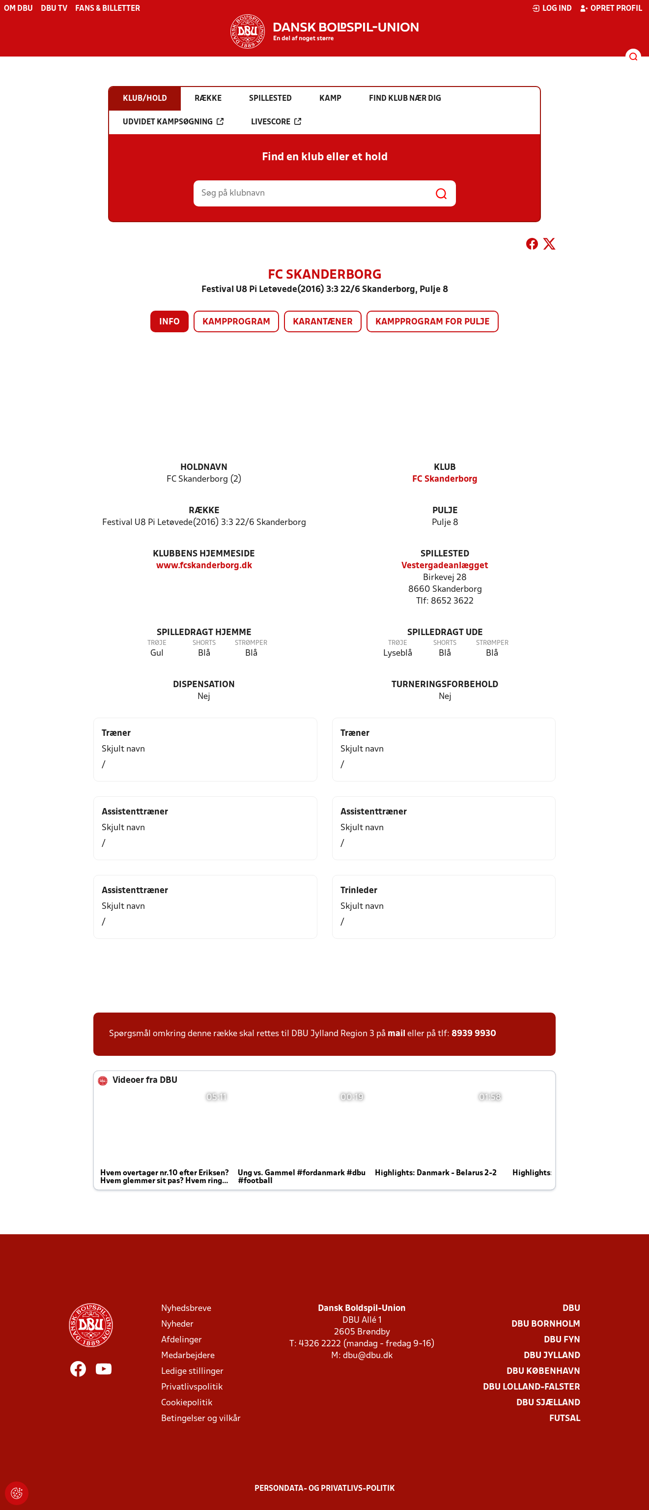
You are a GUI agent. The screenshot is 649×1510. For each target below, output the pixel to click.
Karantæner (323, 322)
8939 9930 (473, 1034)
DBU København (543, 1371)
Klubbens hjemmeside (204, 554)
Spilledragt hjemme (204, 633)
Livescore (276, 122)
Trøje (157, 643)
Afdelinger (181, 1340)
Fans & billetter (107, 8)
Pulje (445, 511)
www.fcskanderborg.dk (204, 566)
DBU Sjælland (548, 1403)
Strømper (251, 643)
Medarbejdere (188, 1356)
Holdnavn (203, 468)
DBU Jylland (552, 1356)
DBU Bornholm (545, 1324)
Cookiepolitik (186, 1403)
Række (204, 511)
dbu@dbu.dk (368, 1356)
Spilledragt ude (445, 633)
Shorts (204, 643)
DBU (571, 1309)
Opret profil (611, 8)
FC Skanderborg (445, 479)
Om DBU (18, 8)
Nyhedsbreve (186, 1309)
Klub (445, 468)
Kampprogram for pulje (432, 322)
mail (396, 1034)
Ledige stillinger (192, 1371)
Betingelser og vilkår (201, 1419)
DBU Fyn (562, 1340)
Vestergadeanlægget (444, 566)
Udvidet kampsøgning (173, 122)
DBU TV (54, 8)
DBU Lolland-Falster (531, 1387)
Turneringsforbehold (445, 685)
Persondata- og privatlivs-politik (324, 1488)
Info (169, 322)
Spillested (445, 554)
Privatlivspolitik (192, 1387)
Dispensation (204, 685)
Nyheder (177, 1324)
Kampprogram (236, 322)
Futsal (564, 1419)
